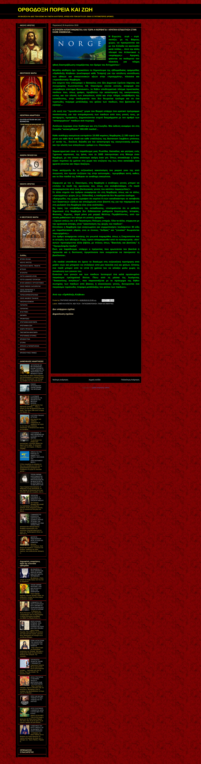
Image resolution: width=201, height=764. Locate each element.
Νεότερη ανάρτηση (60, 380)
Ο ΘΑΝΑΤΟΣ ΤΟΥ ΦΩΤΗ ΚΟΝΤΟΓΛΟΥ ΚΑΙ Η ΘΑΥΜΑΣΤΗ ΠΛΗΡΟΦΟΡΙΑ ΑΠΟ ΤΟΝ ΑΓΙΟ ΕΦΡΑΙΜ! (37, 605)
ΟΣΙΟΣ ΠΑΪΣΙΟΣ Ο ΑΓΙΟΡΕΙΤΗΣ (30, 286)
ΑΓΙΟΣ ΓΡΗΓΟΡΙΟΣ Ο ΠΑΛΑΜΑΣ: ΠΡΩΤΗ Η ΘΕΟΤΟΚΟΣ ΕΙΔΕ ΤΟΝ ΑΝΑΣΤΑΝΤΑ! (37, 680)
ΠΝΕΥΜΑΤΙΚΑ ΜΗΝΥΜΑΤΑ (28, 332)
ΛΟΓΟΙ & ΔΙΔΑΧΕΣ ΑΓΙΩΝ (28, 276)
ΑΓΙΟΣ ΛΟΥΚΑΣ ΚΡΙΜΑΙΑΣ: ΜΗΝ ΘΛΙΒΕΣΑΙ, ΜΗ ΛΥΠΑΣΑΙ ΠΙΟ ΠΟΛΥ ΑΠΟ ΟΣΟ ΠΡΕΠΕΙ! (37, 625)
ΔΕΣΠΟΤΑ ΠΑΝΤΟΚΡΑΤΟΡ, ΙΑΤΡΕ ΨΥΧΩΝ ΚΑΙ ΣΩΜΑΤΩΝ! (37, 539)
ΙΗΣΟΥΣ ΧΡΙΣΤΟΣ (26, 262)
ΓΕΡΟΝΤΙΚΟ (24, 308)
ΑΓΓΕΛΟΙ (23, 269)
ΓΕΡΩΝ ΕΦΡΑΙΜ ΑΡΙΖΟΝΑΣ (29, 295)
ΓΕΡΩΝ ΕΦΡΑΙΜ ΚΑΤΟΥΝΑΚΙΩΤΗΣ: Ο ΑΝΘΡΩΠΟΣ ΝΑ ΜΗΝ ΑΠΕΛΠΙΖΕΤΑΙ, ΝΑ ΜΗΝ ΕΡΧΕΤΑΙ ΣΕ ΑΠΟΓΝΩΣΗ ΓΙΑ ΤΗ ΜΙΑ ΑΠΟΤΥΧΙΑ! (37, 480)
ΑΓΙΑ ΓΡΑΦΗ (24, 312)
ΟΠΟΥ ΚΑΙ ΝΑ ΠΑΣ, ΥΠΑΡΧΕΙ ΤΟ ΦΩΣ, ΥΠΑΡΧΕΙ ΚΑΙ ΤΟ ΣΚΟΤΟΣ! (37, 698)
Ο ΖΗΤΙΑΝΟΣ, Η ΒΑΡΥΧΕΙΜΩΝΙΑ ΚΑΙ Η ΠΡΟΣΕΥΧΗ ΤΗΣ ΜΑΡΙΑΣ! (37, 435)
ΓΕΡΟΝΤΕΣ (24, 305)
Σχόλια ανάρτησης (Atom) (100, 388)
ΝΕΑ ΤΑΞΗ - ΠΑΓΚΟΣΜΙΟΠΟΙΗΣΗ (85, 304)
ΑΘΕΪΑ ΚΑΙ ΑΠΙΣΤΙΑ (65, 304)
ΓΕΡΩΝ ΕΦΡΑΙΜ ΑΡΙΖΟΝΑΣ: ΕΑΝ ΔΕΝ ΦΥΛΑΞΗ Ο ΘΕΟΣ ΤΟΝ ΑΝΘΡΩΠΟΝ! (36, 588)
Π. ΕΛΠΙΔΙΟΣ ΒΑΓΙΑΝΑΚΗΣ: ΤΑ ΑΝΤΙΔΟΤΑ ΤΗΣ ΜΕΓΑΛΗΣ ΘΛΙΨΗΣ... (36, 399)
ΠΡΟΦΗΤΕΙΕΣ (24, 318)
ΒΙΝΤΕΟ (22, 349)
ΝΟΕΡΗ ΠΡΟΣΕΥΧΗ (26, 329)
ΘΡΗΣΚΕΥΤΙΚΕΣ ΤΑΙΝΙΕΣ (28, 353)
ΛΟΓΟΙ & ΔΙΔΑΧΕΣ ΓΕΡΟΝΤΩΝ (30, 279)
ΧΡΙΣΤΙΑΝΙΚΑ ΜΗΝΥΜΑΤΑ (28, 322)
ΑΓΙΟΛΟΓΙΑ (23, 273)
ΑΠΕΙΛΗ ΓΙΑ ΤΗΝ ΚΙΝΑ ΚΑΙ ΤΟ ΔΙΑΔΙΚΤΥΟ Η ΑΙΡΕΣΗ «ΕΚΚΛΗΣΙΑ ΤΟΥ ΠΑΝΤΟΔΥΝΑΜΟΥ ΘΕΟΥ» (37, 457)
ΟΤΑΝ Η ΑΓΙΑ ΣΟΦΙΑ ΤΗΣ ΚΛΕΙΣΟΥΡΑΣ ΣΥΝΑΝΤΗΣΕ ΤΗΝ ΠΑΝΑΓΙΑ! (37, 643)
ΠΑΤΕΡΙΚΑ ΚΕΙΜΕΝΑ (27, 301)
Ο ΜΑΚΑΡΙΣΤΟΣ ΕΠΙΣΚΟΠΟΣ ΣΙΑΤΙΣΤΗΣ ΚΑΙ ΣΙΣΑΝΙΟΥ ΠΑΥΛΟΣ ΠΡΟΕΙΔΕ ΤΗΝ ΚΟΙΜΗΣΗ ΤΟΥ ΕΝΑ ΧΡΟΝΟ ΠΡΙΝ (37, 520)
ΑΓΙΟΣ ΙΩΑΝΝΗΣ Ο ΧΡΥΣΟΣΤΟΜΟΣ (32, 283)
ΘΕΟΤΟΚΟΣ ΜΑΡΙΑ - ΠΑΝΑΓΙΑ (30, 266)
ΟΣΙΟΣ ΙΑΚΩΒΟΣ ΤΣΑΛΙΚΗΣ (29, 298)
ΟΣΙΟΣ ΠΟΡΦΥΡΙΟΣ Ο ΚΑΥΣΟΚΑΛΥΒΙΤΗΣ (27, 290)
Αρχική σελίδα (94, 380)
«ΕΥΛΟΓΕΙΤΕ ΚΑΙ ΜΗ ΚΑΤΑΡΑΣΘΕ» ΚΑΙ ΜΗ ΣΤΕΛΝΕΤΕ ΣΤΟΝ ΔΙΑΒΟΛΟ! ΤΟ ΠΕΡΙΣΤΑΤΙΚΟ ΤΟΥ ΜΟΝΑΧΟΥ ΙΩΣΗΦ (37, 369)
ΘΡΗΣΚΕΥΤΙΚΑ (25, 339)
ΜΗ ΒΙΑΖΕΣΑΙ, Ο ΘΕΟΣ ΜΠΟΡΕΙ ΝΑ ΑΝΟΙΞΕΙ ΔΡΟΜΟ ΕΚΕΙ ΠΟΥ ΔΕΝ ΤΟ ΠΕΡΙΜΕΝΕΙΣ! (37, 572)
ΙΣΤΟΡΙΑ (23, 342)
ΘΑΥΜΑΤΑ (23, 315)
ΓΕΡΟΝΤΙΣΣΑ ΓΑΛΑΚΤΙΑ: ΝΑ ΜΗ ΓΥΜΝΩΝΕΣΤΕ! (36, 661)
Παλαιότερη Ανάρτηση (130, 380)
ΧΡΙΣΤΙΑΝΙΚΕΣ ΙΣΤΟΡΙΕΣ (28, 336)
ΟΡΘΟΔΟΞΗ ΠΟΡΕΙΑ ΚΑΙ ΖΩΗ (55, 9)
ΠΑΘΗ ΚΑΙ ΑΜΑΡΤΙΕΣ (106, 304)
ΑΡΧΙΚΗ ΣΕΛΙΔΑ (25, 259)
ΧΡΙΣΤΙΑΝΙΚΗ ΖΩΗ (26, 325)
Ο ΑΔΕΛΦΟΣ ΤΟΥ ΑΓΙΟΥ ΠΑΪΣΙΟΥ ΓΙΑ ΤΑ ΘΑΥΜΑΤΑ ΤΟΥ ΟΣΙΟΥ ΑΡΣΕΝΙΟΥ (37, 728)
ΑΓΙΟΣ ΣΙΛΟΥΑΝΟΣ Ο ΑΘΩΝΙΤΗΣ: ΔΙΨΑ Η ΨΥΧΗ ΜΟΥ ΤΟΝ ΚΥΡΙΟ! (37, 711)
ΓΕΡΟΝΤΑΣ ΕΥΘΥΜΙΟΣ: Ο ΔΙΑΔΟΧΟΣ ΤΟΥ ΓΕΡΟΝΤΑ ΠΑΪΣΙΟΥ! (37, 498)
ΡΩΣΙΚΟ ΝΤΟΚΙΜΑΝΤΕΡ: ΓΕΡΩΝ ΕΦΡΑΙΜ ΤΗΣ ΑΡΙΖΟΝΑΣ (36, 386)
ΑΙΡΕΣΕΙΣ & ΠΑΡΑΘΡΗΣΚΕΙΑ (29, 346)
